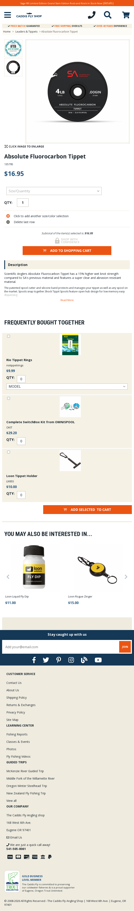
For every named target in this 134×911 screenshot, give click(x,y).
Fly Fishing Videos (18, 756)
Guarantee (24, 26)
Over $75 (67, 26)
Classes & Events (18, 742)
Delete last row (24, 222)
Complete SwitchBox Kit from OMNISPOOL (40, 422)
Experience (110, 26)
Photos (11, 749)
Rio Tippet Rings (19, 360)
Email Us (14, 837)
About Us (12, 690)
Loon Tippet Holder (21, 476)
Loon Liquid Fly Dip (17, 596)
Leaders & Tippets (26, 31)
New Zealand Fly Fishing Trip (26, 793)
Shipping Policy (16, 698)
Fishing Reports (17, 734)
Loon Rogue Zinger (80, 596)
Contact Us (14, 683)
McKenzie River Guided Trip (25, 771)
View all (11, 801)
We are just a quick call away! (28, 847)
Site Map (12, 720)
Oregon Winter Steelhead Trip (26, 786)
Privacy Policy (15, 712)
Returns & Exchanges (21, 705)
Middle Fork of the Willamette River (30, 778)
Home (7, 31)
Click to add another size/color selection (41, 216)
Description (18, 264)
